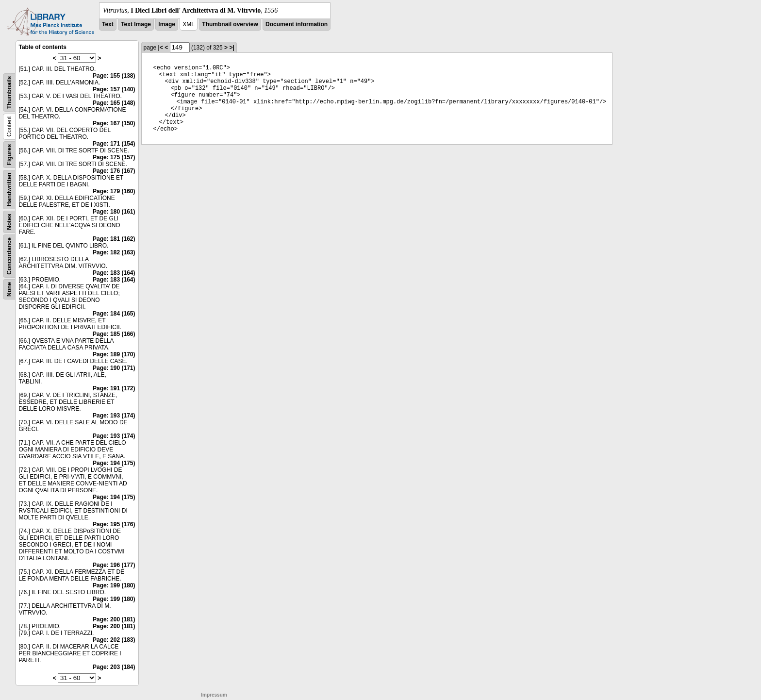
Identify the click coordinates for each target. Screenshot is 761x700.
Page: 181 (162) (114, 238)
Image (166, 24)
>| (231, 47)
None (9, 289)
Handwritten (9, 189)
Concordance (9, 256)
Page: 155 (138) (114, 75)
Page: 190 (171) (114, 368)
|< (160, 47)
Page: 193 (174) (114, 415)
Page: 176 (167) (114, 170)
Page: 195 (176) (114, 524)
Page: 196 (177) (114, 565)
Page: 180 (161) (114, 211)
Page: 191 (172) (114, 388)
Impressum (214, 695)
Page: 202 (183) (114, 639)
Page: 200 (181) (114, 619)
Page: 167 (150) (114, 123)
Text (108, 24)
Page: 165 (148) (114, 103)
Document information (296, 24)
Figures (9, 154)
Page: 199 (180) (114, 585)
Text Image (136, 24)
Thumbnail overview (230, 24)
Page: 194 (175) (114, 463)
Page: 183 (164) (114, 272)
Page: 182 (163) (114, 252)
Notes (9, 222)
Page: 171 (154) (114, 143)
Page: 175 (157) (114, 157)
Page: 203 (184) (114, 667)
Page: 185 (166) (114, 334)
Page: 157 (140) (114, 89)
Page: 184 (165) (114, 313)
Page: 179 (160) (114, 191)
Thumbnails (9, 92)
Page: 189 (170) (114, 354)
